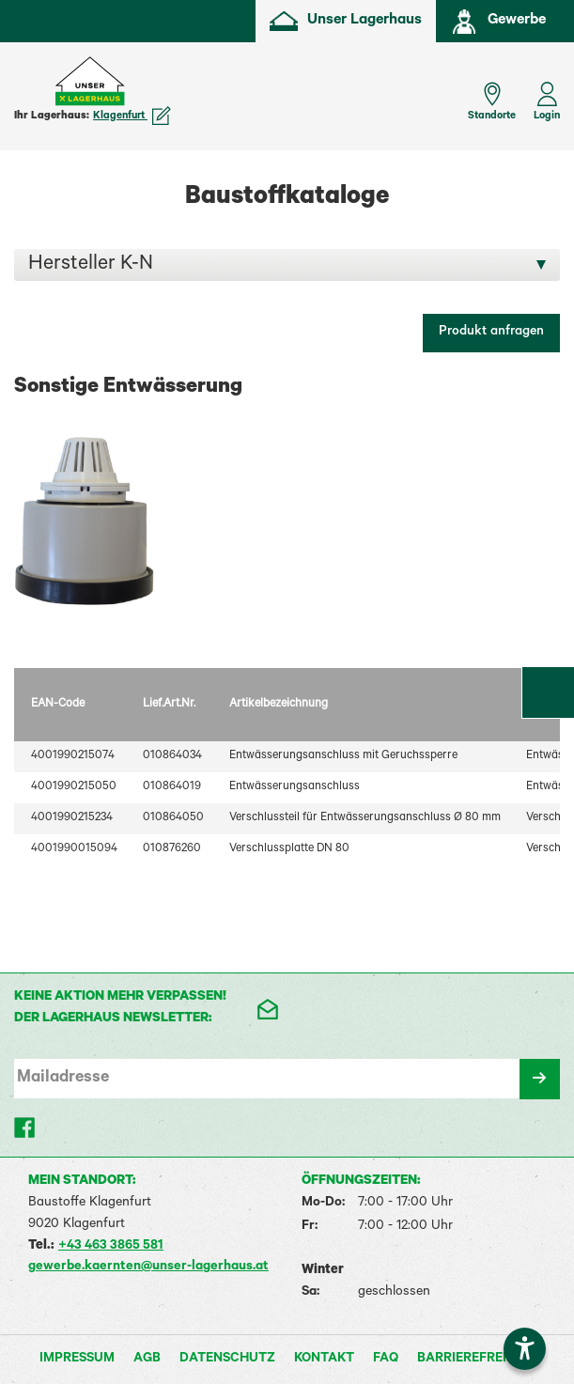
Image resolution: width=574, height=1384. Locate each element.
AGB (147, 1359)
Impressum (77, 1359)
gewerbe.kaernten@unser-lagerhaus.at (148, 1267)
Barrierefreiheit (476, 1359)
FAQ (385, 1359)
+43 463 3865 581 (110, 1246)
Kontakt (324, 1359)
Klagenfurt (132, 116)
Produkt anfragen (491, 332)
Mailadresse (63, 1078)
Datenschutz (227, 1359)
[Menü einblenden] (28, 92)
